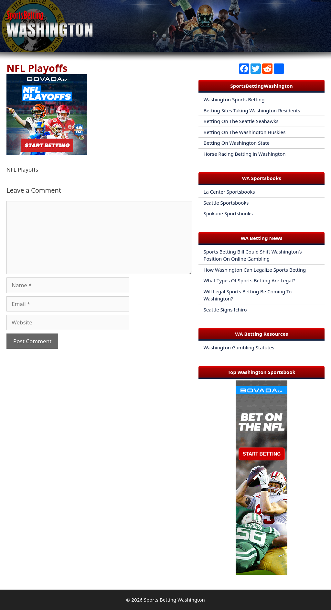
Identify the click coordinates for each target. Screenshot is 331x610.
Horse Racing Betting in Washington (244, 154)
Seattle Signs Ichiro (225, 309)
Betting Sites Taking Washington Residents (251, 110)
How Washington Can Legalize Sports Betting (254, 269)
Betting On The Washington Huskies (244, 132)
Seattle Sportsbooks (226, 202)
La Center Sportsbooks (229, 191)
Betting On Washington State (236, 143)
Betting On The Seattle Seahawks (240, 121)
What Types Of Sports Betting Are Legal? (249, 280)
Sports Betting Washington (174, 599)
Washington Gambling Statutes (238, 347)
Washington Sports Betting (233, 99)
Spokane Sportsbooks (228, 213)
